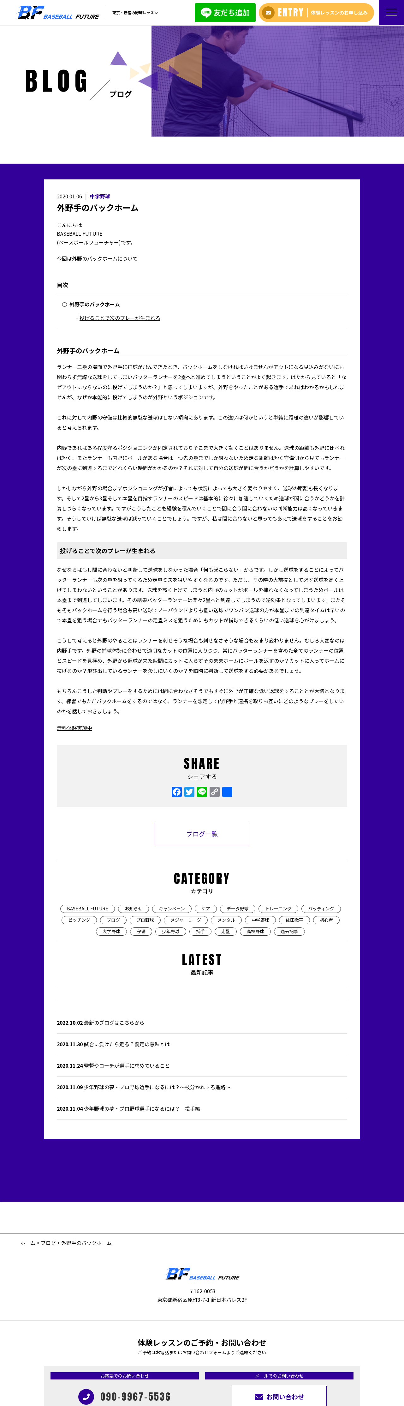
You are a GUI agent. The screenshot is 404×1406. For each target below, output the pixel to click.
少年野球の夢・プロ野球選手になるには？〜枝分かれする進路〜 (143, 984)
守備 (141, 828)
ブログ (113, 817)
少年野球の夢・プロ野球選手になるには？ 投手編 (128, 1006)
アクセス (190, 1347)
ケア (205, 806)
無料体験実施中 (74, 625)
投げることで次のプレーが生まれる (120, 215)
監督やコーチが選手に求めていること (113, 962)
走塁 (225, 828)
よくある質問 (164, 1347)
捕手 (200, 828)
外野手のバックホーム (94, 201)
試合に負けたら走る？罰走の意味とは (113, 941)
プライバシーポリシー (338, 1347)
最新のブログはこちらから (101, 919)
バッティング (321, 806)
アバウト (70, 1347)
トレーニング (278, 806)
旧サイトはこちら (293, 1347)
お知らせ (133, 806)
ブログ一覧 (202, 731)
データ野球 (238, 806)
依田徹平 (294, 817)
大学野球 (111, 828)
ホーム (28, 1140)
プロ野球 (145, 817)
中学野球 (100, 93)
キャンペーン (172, 806)
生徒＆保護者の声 (128, 1347)
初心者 (326, 817)
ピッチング (79, 817)
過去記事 (289, 828)
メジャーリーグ (185, 817)
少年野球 (171, 828)
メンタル (226, 817)
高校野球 (255, 828)
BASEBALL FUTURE (87, 806)
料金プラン (95, 1347)
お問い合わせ (258, 1347)
